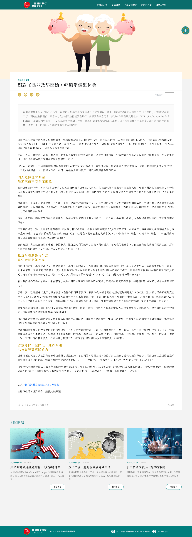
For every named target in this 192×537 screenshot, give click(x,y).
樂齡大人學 (146, 4)
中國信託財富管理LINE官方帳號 (41, 384)
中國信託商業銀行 (35, 5)
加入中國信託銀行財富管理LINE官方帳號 (133, 531)
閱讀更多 (57, 487)
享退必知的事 (130, 4)
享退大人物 (102, 4)
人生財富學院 (162, 531)
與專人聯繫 (161, 4)
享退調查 (116, 4)
